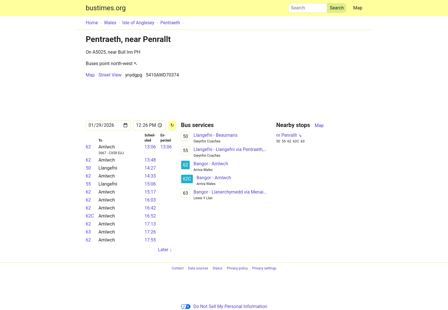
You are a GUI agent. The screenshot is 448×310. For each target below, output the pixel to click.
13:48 (150, 160)
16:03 (150, 200)
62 (88, 147)
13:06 (150, 147)
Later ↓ (165, 249)
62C (90, 216)
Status (217, 269)
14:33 (150, 176)
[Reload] (172, 125)
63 (88, 232)
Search (307, 6)
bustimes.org (106, 8)
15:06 (150, 184)
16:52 (150, 216)
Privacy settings (264, 269)
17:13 (150, 224)
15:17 (150, 192)
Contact (178, 269)
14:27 (150, 168)
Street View (109, 75)
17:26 (150, 232)
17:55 (150, 240)
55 (88, 184)
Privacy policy (237, 269)
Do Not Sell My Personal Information (224, 306)
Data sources (198, 269)
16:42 (150, 208)
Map (357, 8)
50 (88, 168)
